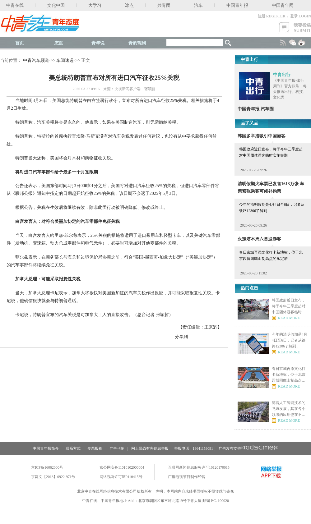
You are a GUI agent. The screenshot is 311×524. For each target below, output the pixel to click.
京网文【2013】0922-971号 (53, 477)
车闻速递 (65, 60)
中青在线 (15, 5)
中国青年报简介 (46, 448)
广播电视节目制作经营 (186, 477)
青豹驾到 (137, 43)
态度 (58, 43)
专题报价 (94, 448)
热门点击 (249, 288)
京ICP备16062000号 (47, 467)
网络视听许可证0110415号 (121, 477)
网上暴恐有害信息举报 (150, 448)
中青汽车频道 (36, 60)
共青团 (163, 5)
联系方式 (73, 448)
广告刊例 (116, 448)
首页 (19, 43)
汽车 (198, 5)
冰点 (129, 5)
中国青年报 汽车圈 (256, 109)
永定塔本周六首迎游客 (259, 239)
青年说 (97, 43)
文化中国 (56, 5)
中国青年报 (237, 5)
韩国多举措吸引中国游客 (261, 136)
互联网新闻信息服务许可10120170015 (199, 467)
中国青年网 (283, 5)
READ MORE (289, 318)
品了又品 (249, 123)
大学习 (94, 5)
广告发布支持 (249, 448)
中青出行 (281, 74)
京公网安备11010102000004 (122, 467)
